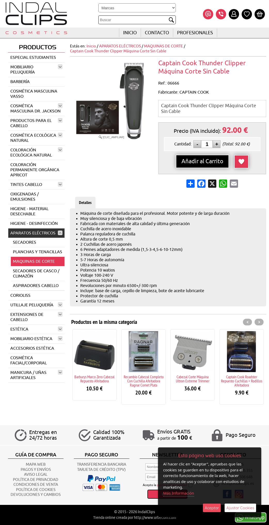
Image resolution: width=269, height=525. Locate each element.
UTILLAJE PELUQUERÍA (36, 305)
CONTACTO (157, 33)
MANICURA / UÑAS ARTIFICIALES (36, 375)
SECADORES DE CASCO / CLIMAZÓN (36, 273)
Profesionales (195, 33)
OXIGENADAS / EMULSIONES (24, 197)
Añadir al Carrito (202, 161)
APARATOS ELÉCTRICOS (36, 233)
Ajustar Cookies (240, 507)
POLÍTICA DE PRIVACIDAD (35, 479)
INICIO (130, 33)
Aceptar (212, 507)
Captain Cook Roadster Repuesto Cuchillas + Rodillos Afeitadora (241, 381)
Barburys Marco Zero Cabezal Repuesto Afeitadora (94, 378)
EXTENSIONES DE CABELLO (36, 317)
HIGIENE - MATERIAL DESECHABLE (29, 211)
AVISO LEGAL (36, 474)
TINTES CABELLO (36, 184)
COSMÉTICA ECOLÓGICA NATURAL (36, 138)
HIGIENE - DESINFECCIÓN (34, 223)
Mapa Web (36, 464)
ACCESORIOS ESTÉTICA (32, 348)
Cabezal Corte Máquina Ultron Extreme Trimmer (192, 378)
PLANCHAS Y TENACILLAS (37, 252)
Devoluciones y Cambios (36, 494)
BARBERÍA (20, 81)
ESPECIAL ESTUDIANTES (33, 57)
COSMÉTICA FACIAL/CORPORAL (28, 360)
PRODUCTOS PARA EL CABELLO (36, 123)
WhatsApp (251, 517)
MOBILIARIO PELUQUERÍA (36, 69)
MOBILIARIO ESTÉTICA (36, 338)
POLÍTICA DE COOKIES (36, 489)
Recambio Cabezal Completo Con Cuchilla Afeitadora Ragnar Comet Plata (144, 381)
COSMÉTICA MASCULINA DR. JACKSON (36, 108)
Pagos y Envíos (36, 469)
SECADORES (24, 242)
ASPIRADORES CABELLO (36, 285)
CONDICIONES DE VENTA (35, 484)
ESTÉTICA (36, 329)
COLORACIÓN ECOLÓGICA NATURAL (36, 152)
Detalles (85, 202)
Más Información (178, 493)
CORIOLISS (20, 295)
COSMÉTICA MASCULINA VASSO (33, 94)
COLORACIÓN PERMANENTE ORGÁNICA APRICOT (34, 170)
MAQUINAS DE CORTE (34, 261)
